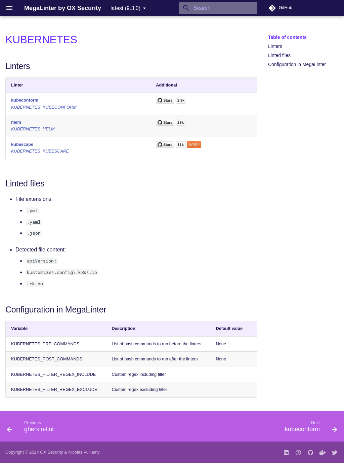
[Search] (218, 8)
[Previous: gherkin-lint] (32, 428)
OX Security (51, 452)
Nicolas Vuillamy (83, 452)
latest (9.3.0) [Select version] (125, 8)
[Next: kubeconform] (309, 428)
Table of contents (287, 37)
